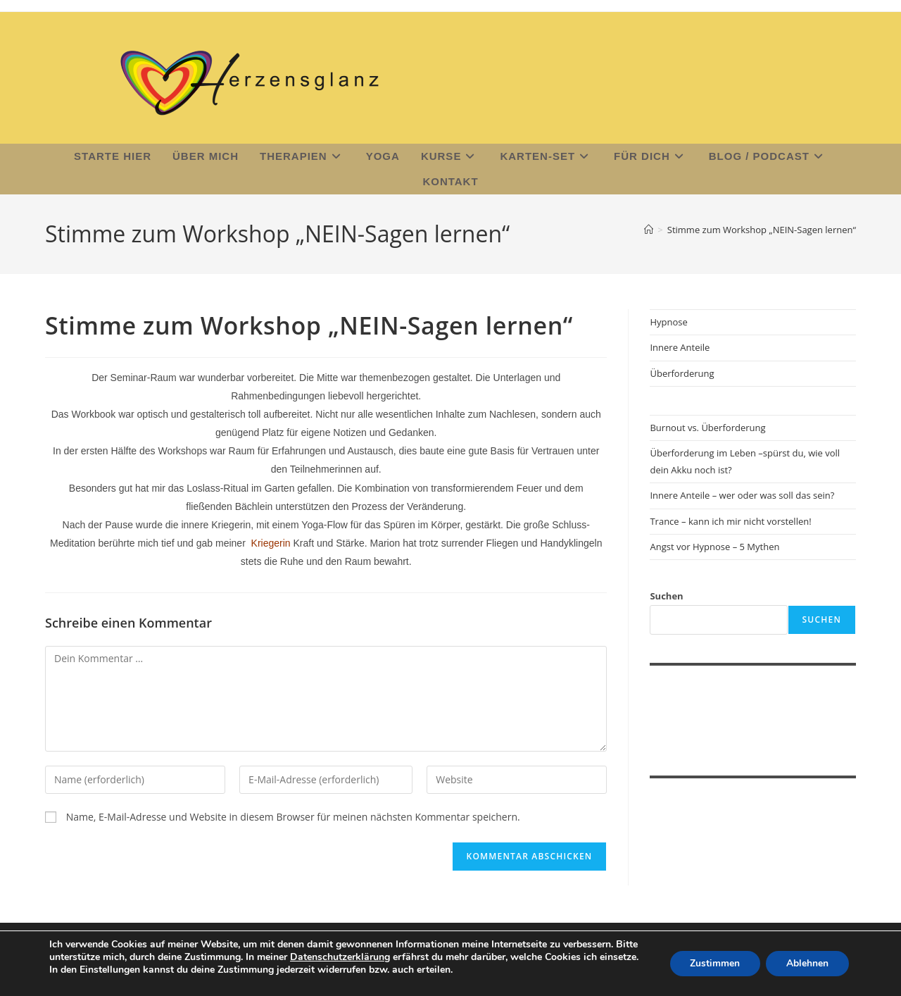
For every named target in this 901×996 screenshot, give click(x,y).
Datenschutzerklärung (365, 944)
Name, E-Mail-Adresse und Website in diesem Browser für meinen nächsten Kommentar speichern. (293, 818)
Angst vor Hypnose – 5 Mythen (714, 548)
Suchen (666, 598)
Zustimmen (713, 957)
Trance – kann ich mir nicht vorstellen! (730, 522)
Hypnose (668, 324)
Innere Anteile (680, 349)
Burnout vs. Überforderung (707, 429)
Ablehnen (807, 957)
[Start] (648, 231)
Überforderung (682, 374)
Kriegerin (271, 545)
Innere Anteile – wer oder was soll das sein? (742, 497)
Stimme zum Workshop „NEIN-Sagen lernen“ (761, 231)
